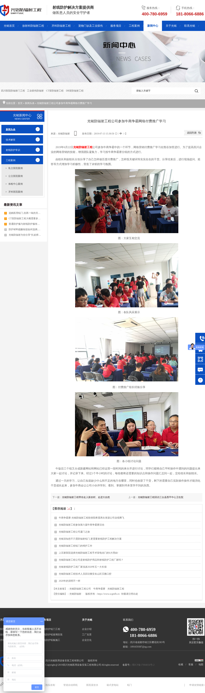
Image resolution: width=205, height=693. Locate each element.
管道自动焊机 (70, 685)
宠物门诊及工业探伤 (90, 25)
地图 (201, 664)
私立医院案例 (15, 168)
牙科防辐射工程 (61, 25)
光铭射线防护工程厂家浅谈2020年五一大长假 (83, 567)
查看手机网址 (76, 134)
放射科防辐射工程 (33, 25)
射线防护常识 (13, 150)
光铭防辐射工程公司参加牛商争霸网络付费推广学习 (64, 103)
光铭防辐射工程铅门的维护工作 (75, 546)
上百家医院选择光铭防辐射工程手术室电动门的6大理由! (88, 553)
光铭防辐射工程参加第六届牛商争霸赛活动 (81, 525)
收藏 (180, 664)
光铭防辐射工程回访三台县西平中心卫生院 (160, 497)
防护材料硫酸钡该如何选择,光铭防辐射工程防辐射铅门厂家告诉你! (25, 229)
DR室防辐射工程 (75, 90)
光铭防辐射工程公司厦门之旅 (74, 532)
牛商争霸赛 (99, 588)
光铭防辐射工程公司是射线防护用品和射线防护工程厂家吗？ (91, 560)
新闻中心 (152, 25)
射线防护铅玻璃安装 (52, 634)
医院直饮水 (92, 685)
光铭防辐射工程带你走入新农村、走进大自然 (86, 497)
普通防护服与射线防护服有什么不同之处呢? (25, 224)
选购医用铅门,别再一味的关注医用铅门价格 (25, 213)
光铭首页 (9, 25)
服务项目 (115, 25)
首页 (20, 103)
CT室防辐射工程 (55, 90)
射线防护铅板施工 (50, 640)
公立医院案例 (15, 176)
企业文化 (87, 640)
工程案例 (134, 25)
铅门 (129, 685)
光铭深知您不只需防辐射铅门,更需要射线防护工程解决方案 (90, 539)
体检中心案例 (15, 184)
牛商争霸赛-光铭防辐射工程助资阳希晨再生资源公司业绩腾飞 (91, 518)
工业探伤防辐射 (35, 90)
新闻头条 (30, 103)
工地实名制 (49, 685)
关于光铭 (171, 25)
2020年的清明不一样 (69, 581)
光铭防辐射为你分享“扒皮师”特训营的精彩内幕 (25, 235)
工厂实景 (87, 634)
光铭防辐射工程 (115, 588)
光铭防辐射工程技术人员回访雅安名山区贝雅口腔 (85, 574)
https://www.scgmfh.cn (108, 594)
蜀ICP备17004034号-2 (143, 665)
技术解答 (10, 140)
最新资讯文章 (13, 204)
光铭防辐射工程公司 (80, 588)
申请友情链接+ (197, 685)
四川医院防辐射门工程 (13, 90)
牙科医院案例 (15, 192)
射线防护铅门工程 (50, 629)
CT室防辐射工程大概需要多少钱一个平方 (25, 218)
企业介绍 (87, 629)
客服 (190, 664)
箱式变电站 (113, 685)
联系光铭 (189, 25)
